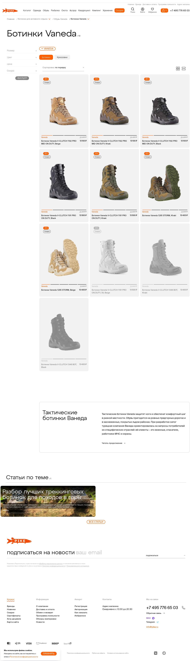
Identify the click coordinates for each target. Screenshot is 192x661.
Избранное (80, 615)
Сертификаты (13, 615)
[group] (48, 501)
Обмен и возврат (44, 612)
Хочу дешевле (14, 619)
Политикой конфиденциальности (24, 657)
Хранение (108, 10)
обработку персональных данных (50, 563)
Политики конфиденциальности (53, 566)
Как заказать (81, 612)
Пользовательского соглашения (78, 566)
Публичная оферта (98, 653)
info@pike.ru (152, 627)
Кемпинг (96, 10)
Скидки (119, 10)
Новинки (131, 4)
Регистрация (81, 606)
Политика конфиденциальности (78, 653)
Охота (65, 10)
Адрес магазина (183, 4)
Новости (40, 622)
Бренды (138, 4)
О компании (42, 606)
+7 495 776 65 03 (180, 10)
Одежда (37, 10)
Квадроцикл (84, 10)
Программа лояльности (167, 4)
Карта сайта (13, 622)
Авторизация (81, 609)
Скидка (47, 82)
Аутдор (73, 10)
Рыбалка (55, 10)
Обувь (46, 10)
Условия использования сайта (117, 653)
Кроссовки (62, 57)
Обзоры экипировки (46, 619)
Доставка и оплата (150, 4)
